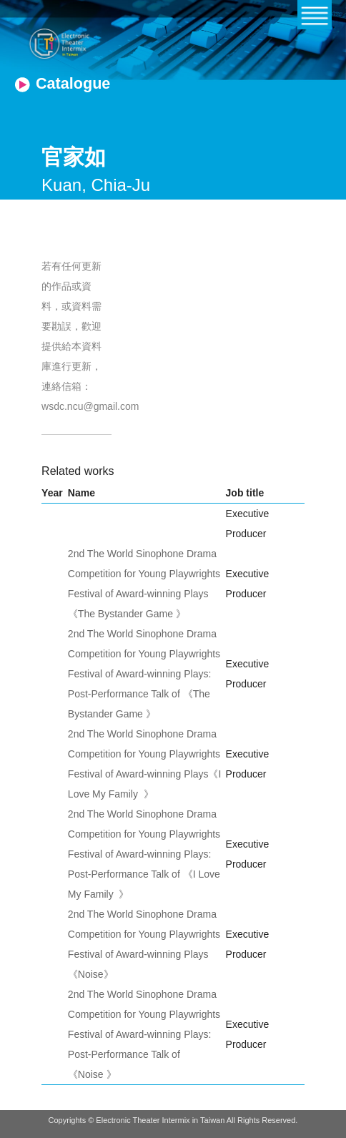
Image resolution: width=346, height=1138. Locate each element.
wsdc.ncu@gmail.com (90, 406)
